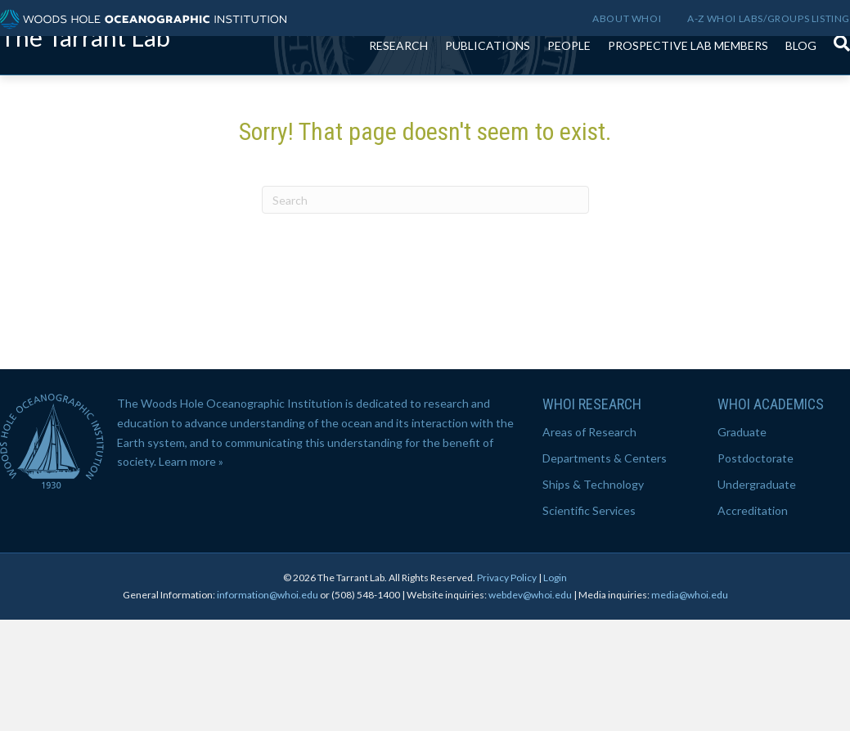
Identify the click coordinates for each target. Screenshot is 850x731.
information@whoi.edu (267, 706)
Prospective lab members (688, 81)
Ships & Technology (593, 595)
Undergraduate (756, 595)
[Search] (837, 71)
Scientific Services (589, 622)
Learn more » (191, 573)
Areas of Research (589, 543)
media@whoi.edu (689, 706)
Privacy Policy (507, 689)
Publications (487, 81)
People (569, 81)
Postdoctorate (755, 569)
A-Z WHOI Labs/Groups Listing (768, 18)
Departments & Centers (604, 569)
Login (555, 689)
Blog (800, 81)
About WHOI (626, 18)
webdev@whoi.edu (530, 706)
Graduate (742, 543)
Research (398, 81)
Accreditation (752, 622)
